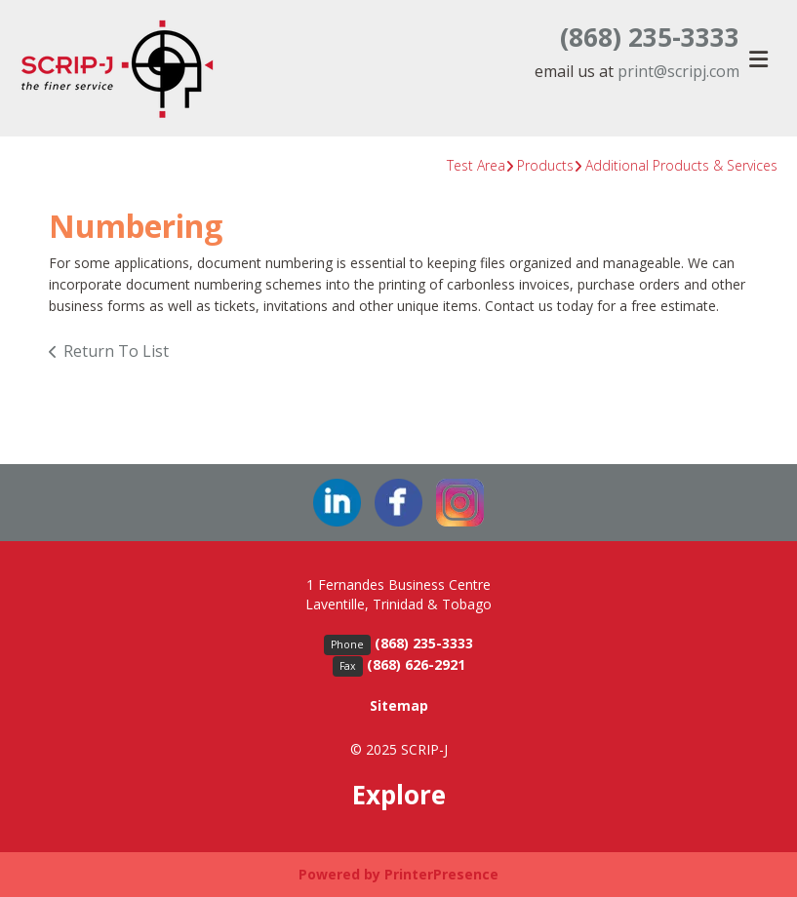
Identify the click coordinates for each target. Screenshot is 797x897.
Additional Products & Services (681, 165)
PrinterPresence (441, 874)
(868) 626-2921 (416, 664)
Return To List (116, 351)
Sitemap (399, 705)
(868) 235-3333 (649, 37)
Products (545, 165)
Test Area (476, 165)
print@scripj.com (678, 71)
